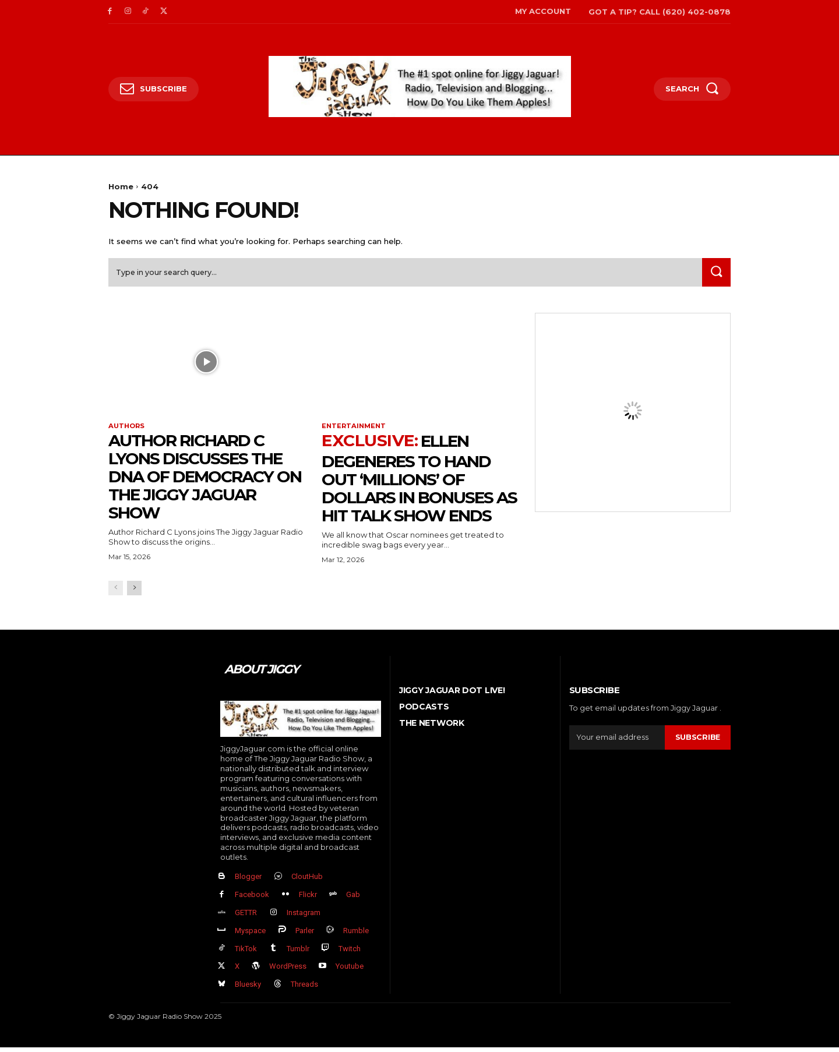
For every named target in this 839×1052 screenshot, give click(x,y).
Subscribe (697, 741)
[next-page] (134, 592)
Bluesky (248, 988)
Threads (304, 988)
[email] (616, 741)
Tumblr (298, 953)
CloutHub (307, 881)
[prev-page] (115, 592)
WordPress (287, 971)
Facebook (252, 899)
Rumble (356, 935)
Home (120, 186)
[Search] (715, 275)
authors (127, 430)
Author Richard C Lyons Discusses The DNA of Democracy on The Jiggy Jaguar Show (204, 480)
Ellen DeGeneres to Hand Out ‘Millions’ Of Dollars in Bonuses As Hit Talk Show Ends (419, 482)
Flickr (308, 899)
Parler (304, 935)
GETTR (246, 917)
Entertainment (355, 430)
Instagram (303, 917)
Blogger (248, 881)
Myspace (250, 935)
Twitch (350, 953)
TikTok (246, 953)
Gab (353, 899)
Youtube (350, 971)
